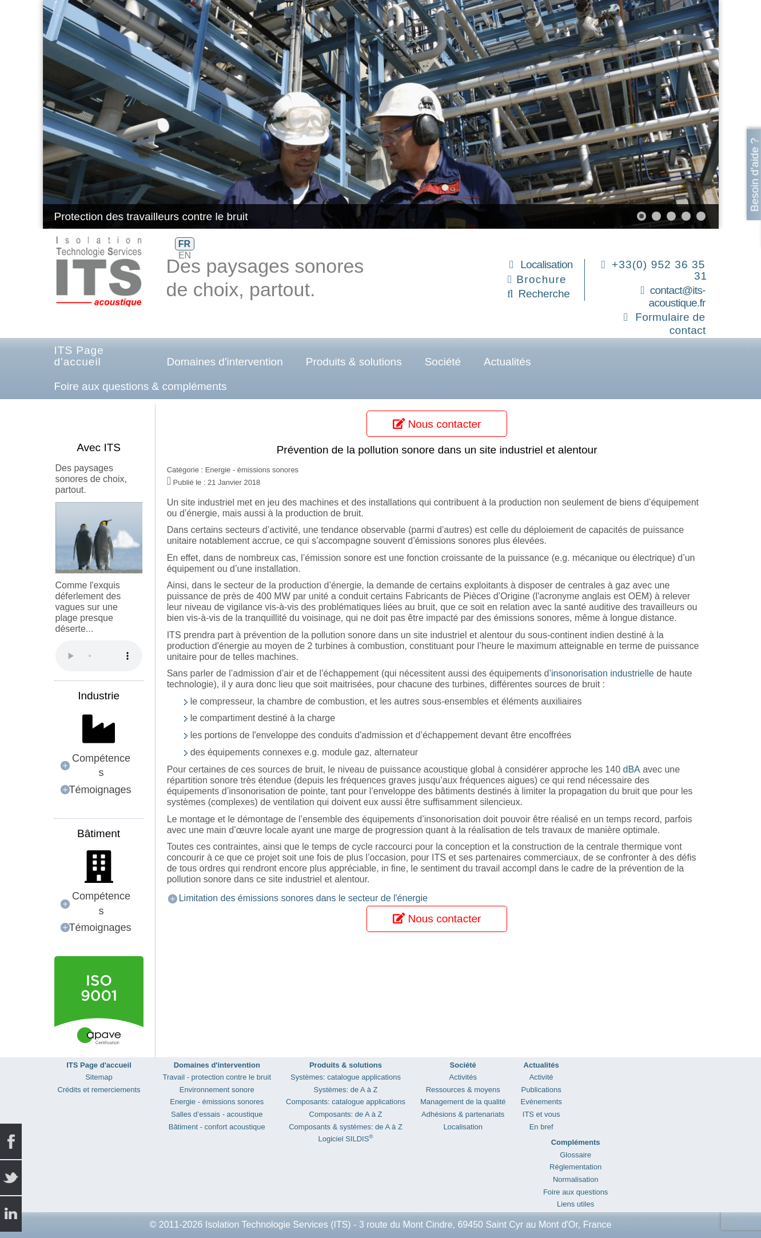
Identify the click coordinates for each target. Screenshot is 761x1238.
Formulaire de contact (670, 323)
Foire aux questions (575, 1192)
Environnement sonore (217, 1089)
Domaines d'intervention (225, 362)
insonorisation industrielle (602, 673)
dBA (631, 769)
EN (184, 255)
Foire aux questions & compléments (140, 386)
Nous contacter (437, 424)
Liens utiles (575, 1204)
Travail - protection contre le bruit (217, 1077)
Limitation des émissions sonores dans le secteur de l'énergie (303, 898)
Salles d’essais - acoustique (216, 1114)
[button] (641, 216)
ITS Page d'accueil (79, 356)
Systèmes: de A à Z (345, 1089)
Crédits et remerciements (98, 1089)
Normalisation (575, 1179)
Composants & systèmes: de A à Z (346, 1126)
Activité (541, 1077)
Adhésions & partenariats (462, 1114)
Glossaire (575, 1155)
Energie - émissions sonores (217, 1101)
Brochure (541, 279)
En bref (541, 1126)
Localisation (546, 264)
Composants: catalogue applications (345, 1101)
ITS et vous (541, 1114)
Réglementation (575, 1167)
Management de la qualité (463, 1101)
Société (443, 362)
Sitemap (99, 1077)
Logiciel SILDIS (345, 1138)
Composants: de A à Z (346, 1114)
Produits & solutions (354, 362)
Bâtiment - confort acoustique (217, 1126)
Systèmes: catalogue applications (345, 1077)
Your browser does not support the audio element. (98, 655)
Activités (463, 1077)
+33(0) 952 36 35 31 (659, 270)
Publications (541, 1089)
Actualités (507, 362)
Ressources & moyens (463, 1089)
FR (184, 244)
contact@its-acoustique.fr (677, 296)
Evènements (541, 1101)
